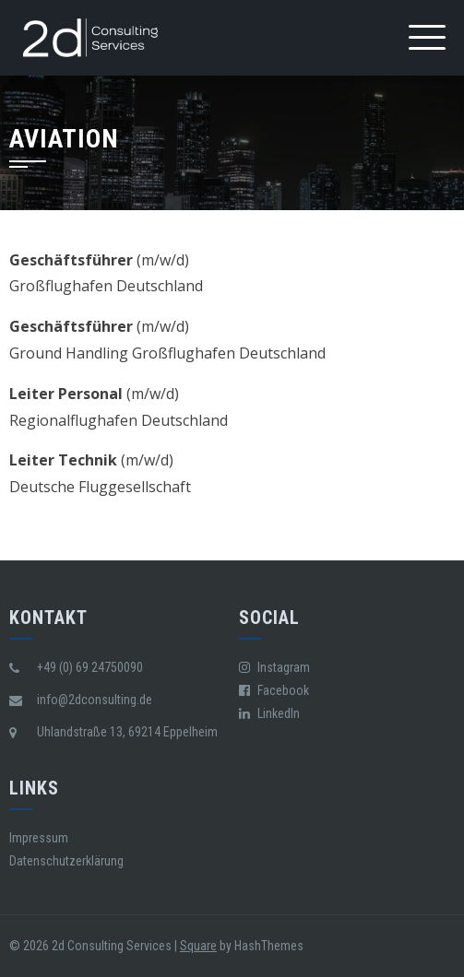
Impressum (38, 837)
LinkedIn (269, 713)
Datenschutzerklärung (66, 860)
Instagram (274, 667)
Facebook (274, 690)
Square (198, 945)
